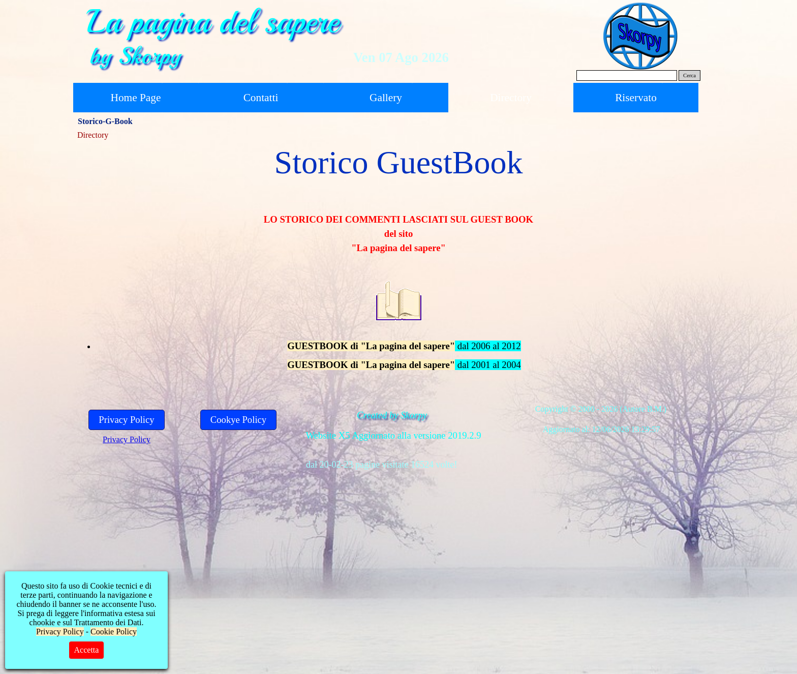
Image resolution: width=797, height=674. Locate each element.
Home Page (136, 97)
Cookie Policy (113, 631)
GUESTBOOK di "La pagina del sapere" (371, 346)
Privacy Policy (126, 439)
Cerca (689, 75)
